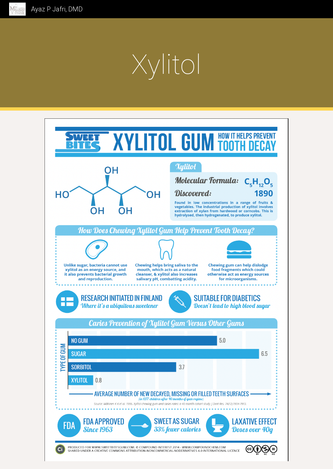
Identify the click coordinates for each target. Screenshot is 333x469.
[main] (166, 64)
